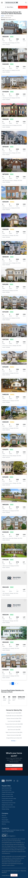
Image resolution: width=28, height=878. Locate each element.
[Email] (14, 765)
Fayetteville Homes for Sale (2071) (14, 715)
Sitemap (4, 824)
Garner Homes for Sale (7, 800)
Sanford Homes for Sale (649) (14, 726)
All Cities (14, 740)
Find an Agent (5, 819)
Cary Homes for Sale (6, 790)
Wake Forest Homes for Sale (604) (14, 732)
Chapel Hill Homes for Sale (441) (14, 738)
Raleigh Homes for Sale (7, 804)
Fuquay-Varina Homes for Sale (9, 798)
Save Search (23, 7)
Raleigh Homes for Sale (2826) (14, 713)
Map (14, 875)
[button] (2, 2)
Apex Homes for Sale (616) (14, 729)
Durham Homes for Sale (7, 796)
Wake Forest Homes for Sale (8, 807)
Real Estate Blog (6, 821)
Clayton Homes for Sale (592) (14, 735)
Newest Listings (5, 809)
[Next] (17, 683)
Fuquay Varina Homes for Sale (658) (14, 724)
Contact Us (4, 817)
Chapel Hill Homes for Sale (8, 792)
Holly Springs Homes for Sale (8, 802)
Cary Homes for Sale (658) (14, 721)
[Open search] (23, 2)
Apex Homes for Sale (6, 788)
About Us (4, 815)
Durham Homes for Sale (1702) (14, 718)
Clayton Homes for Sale (7, 794)
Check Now (14, 769)
